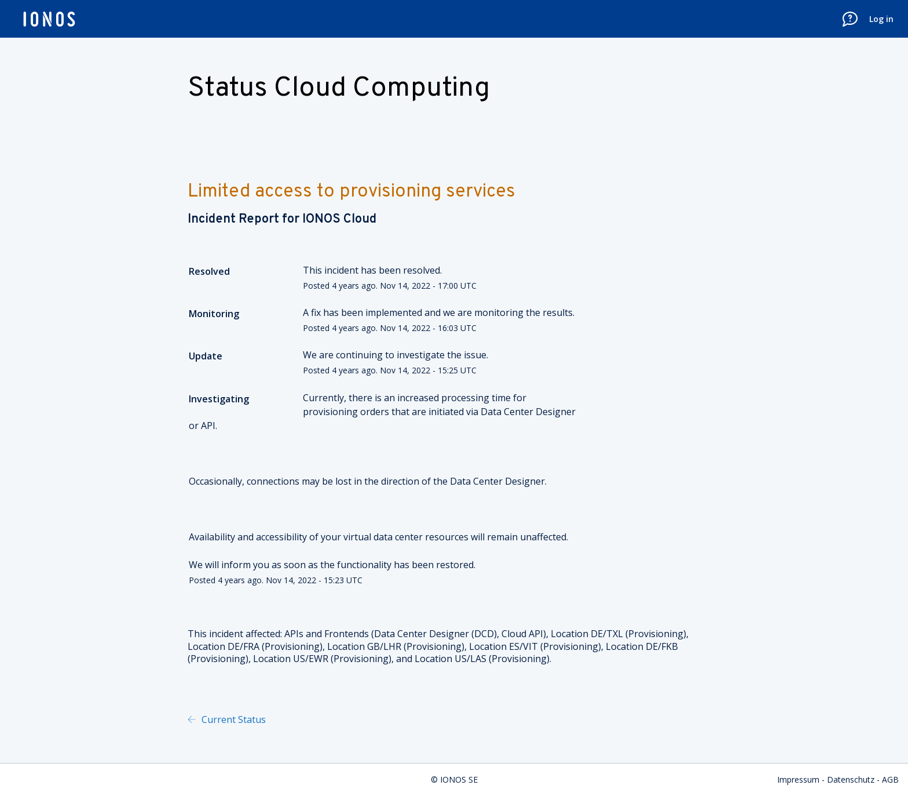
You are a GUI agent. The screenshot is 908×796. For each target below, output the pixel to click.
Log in (881, 18)
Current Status (232, 719)
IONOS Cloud (339, 219)
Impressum (798, 779)
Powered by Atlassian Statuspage (387, 719)
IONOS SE (459, 779)
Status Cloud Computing (339, 88)
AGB (890, 779)
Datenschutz (850, 779)
